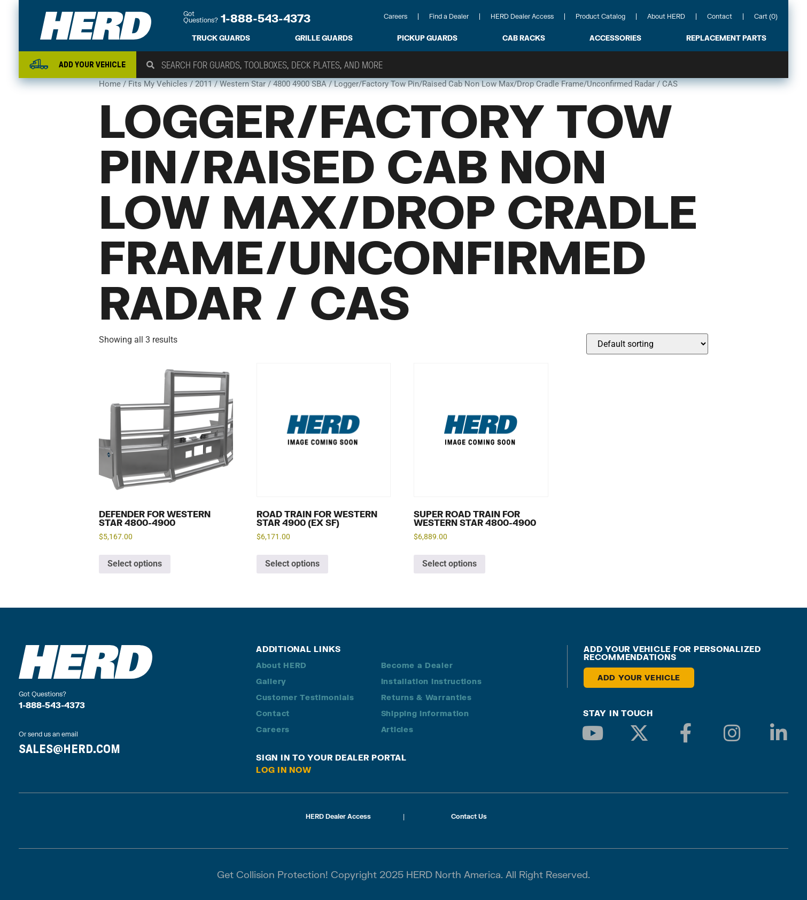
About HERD (666, 16)
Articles (397, 729)
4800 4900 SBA (300, 84)
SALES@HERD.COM (69, 749)
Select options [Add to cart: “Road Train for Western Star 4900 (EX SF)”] (292, 563)
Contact (719, 16)
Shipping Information (425, 713)
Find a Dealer (449, 16)
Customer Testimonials (305, 697)
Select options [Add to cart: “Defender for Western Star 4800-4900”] (134, 563)
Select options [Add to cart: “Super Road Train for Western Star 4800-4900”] (449, 563)
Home (110, 84)
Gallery (271, 681)
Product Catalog (600, 16)
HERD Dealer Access (522, 16)
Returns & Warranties (426, 697)
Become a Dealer (417, 665)
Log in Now (284, 769)
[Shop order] (647, 343)
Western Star (243, 84)
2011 (203, 84)
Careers (395, 16)
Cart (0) (766, 16)
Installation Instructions (431, 681)
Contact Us (469, 816)
